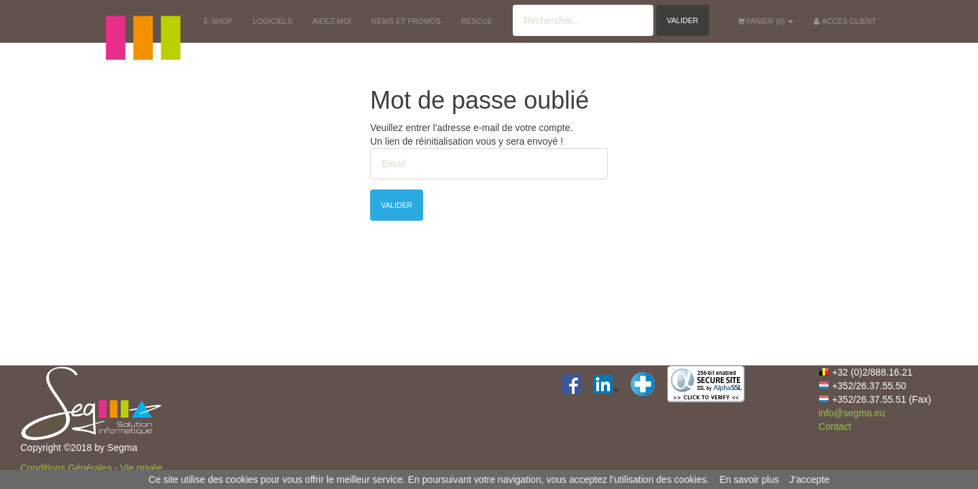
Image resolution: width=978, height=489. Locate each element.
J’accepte (809, 479)
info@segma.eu (851, 413)
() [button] (766, 21)
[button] (143, 20)
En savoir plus (749, 479)
